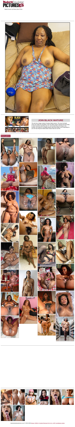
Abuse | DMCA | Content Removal (39, 423)
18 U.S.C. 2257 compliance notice (56, 423)
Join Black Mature (50, 120)
